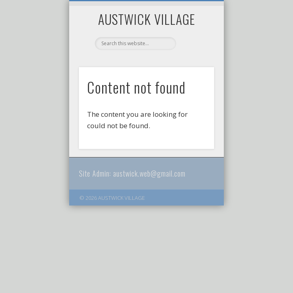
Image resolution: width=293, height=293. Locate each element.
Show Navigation (194, 72)
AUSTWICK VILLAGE (146, 18)
